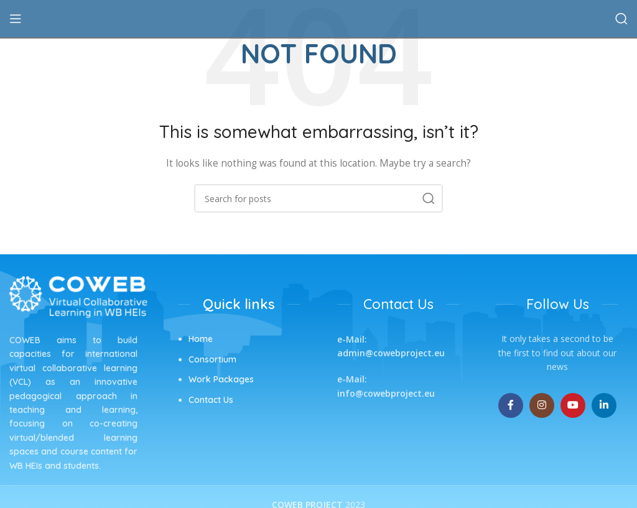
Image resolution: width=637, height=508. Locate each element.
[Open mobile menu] (15, 18)
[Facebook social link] (510, 405)
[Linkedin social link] (604, 405)
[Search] (621, 18)
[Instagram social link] (541, 405)
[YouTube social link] (572, 405)
